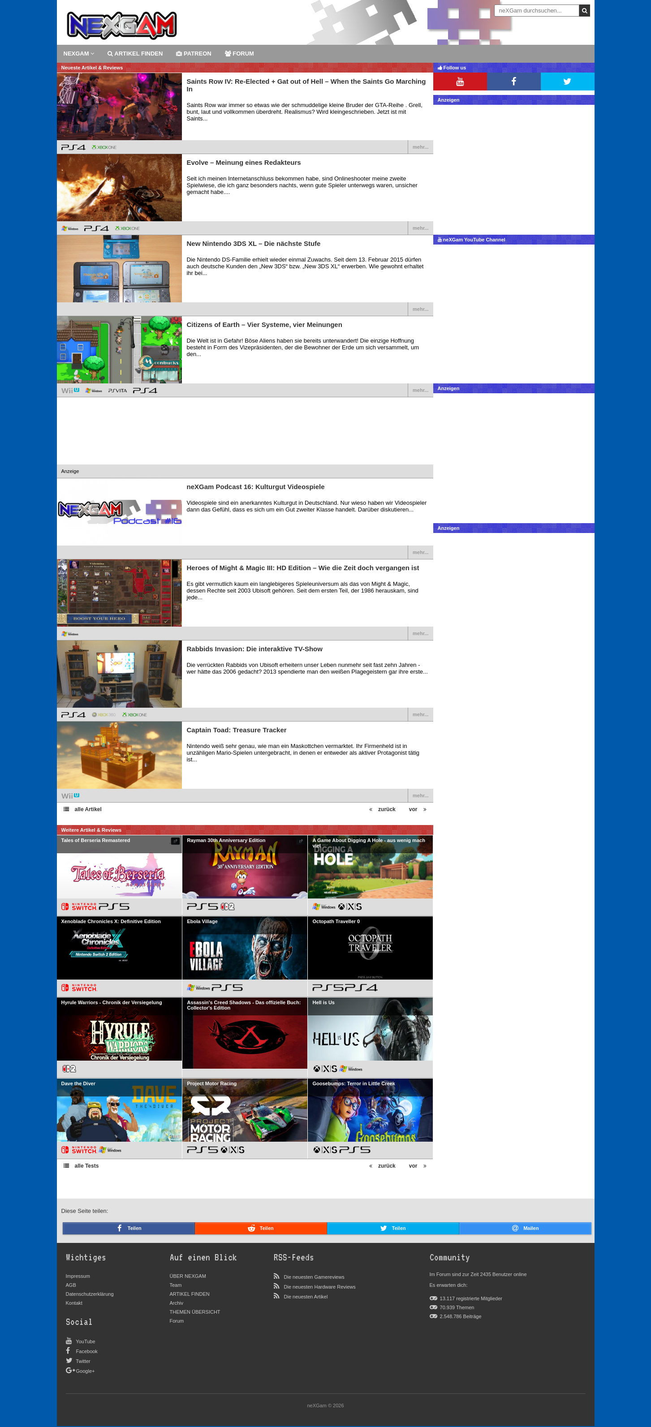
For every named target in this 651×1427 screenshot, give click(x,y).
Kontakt (74, 1303)
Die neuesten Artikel (306, 1296)
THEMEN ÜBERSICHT (195, 1312)
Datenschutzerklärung (90, 1294)
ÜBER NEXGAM (188, 1276)
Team (176, 1285)
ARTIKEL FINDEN (135, 53)
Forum (177, 1321)
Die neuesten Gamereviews (314, 1277)
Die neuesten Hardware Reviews (320, 1286)
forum (239, 53)
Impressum (78, 1276)
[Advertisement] (245, 437)
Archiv (177, 1303)
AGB (71, 1285)
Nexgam (79, 53)
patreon (193, 53)
